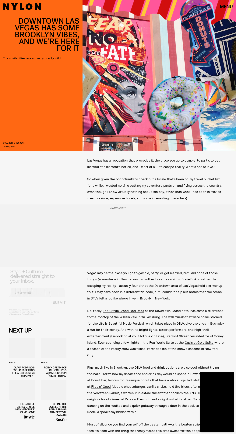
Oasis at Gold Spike (199, 342)
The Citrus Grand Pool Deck (123, 311)
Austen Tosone (15, 142)
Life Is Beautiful (110, 323)
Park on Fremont (137, 399)
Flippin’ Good (101, 386)
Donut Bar (98, 380)
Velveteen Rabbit (106, 393)
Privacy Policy (28, 317)
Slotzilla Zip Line (150, 336)
